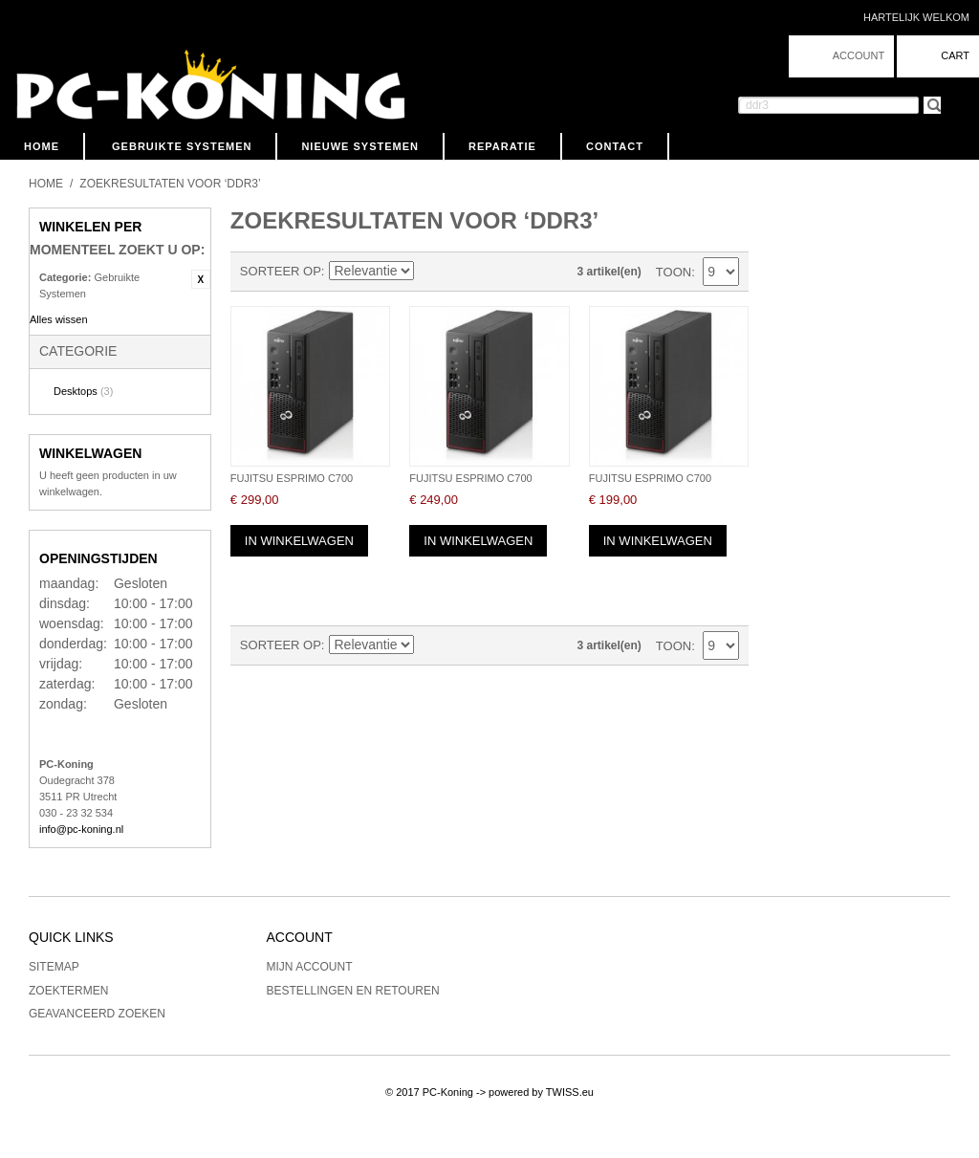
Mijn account (310, 966)
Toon (673, 272)
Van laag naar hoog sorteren (432, 271)
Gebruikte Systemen (181, 146)
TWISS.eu (570, 1092)
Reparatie (502, 146)
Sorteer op (280, 271)
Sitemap (54, 966)
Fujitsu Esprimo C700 (291, 478)
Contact (614, 146)
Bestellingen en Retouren (353, 990)
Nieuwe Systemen (360, 146)
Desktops (83, 391)
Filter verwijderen (200, 279)
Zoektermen (68, 990)
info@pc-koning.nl (81, 829)
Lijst (499, 271)
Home (41, 146)
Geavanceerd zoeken (97, 1013)
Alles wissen (59, 319)
